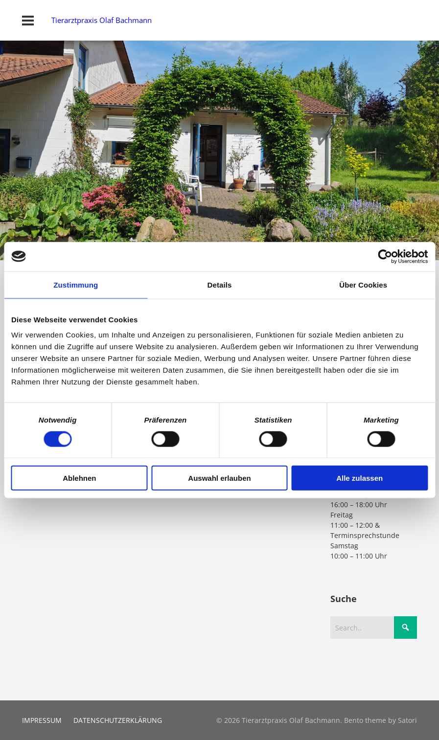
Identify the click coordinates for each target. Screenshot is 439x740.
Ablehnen (79, 478)
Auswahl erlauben (219, 478)
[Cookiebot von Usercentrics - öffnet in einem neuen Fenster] (385, 256)
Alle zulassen (359, 478)
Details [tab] (220, 284)
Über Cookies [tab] (363, 284)
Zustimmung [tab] (75, 284)
